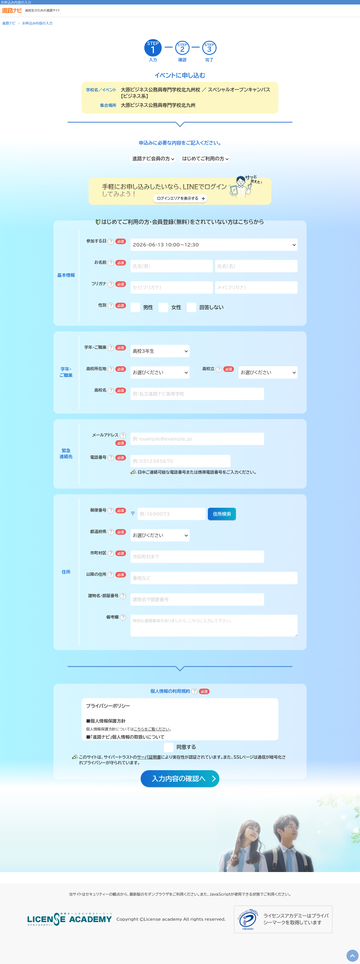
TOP (350, 950)
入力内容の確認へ (178, 788)
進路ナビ (8, 23)
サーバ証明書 (149, 765)
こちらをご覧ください (151, 738)
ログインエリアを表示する (177, 201)
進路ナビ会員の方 (151, 158)
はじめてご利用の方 (203, 158)
